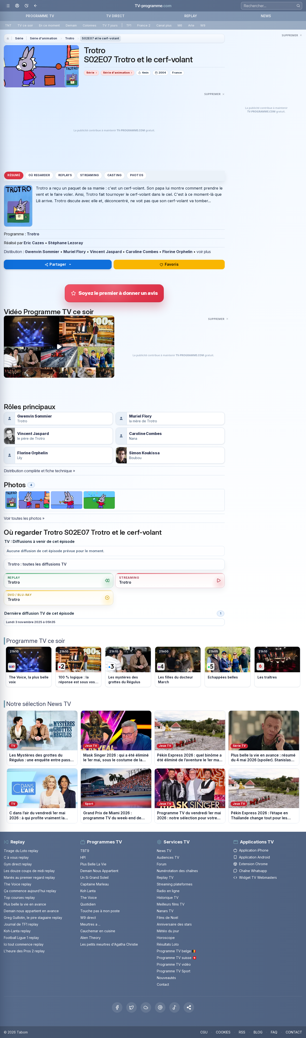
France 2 (143, 25)
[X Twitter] (131, 1007)
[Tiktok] (174, 1007)
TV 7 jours (110, 25)
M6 (180, 25)
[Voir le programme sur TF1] (29, 666)
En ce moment (49, 25)
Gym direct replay (18, 864)
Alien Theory (90, 938)
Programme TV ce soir (35, 640)
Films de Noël (167, 918)
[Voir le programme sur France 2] (78, 666)
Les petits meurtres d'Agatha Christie (109, 944)
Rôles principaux (29, 407)
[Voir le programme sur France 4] (178, 666)
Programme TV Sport (173, 971)
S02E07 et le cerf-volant (100, 38)
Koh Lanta (88, 891)
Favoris (169, 264)
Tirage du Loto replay (21, 851)
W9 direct (88, 918)
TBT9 (84, 851)
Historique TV (168, 897)
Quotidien (88, 904)
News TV (164, 851)
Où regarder (39, 175)
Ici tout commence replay (24, 944)
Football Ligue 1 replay (21, 938)
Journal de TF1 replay (21, 924)
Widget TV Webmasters (255, 877)
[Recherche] (271, 6)
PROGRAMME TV (40, 16)
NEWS (266, 16)
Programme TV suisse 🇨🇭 (177, 958)
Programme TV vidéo (174, 964)
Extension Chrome (250, 864)
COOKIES (223, 1032)
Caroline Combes (142, 251)
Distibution (13, 251)
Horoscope (166, 938)
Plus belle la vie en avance (25, 904)
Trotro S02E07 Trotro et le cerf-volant (138, 55)
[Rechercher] (298, 5)
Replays (65, 175)
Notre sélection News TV (38, 703)
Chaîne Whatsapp (250, 871)
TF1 (128, 25)
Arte (191, 25)
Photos (136, 175)
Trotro (69, 38)
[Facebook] (117, 1007)
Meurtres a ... (90, 924)
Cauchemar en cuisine (97, 931)
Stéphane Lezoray (65, 242)
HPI (83, 857)
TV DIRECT (115, 16)
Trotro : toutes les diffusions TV (37, 564)
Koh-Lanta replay (17, 931)
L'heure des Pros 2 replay (24, 951)
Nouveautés (166, 978)
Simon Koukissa (144, 453)
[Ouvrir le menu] (8, 6)
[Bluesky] (146, 1007)
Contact (163, 984)
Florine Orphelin (177, 251)
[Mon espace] (17, 6)
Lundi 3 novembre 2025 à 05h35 (30, 622)
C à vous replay (16, 857)
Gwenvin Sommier (42, 251)
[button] (189, 1007)
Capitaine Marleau (94, 884)
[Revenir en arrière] (36, 6)
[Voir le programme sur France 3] (128, 666)
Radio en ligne (168, 891)
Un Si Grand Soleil (94, 877)
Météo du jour (168, 931)
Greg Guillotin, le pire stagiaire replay (33, 918)
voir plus (204, 251)
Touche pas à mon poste (100, 911)
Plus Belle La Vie (93, 864)
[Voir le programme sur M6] (277, 666)
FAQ (274, 1032)
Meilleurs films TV (171, 904)
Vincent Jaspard (106, 251)
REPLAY (190, 16)
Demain (71, 25)
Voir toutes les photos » (24, 518)
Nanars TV (165, 911)
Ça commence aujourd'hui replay (30, 891)
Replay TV (165, 877)
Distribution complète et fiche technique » (39, 470)
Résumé (13, 175)
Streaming (89, 175)
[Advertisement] (114, 130)
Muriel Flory (74, 251)
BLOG (258, 1032)
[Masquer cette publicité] (214, 94)
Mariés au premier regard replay (29, 877)
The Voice (88, 897)
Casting (114, 175)
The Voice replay (17, 884)
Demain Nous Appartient (99, 871)
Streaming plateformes (174, 884)
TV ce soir (25, 25)
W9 (202, 25)
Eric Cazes (34, 242)
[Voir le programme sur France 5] (228, 666)
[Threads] (160, 1007)
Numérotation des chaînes (177, 871)
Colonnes (89, 25)
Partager (55, 264)
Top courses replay (19, 897)
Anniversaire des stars (174, 924)
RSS (242, 1032)
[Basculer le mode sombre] (26, 6)
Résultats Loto (168, 944)
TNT (8, 25)
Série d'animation (43, 38)
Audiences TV (168, 857)
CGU (204, 1032)
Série (19, 38)
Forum (161, 864)
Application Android (251, 857)
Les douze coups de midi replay (29, 871)
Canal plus (164, 25)
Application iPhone (250, 850)
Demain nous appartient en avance (31, 911)
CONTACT (294, 1032)
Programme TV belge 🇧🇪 (176, 951)
